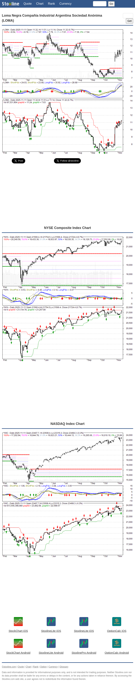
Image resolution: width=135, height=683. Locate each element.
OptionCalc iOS (116, 630)
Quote (28, 3)
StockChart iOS (18, 630)
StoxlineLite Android (51, 652)
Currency (65, 3)
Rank (51, 3)
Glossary (63, 666)
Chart (40, 3)
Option (43, 666)
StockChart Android (18, 652)
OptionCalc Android (117, 652)
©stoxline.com (9, 666)
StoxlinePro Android (84, 652)
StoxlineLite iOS (51, 630)
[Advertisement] (67, 194)
